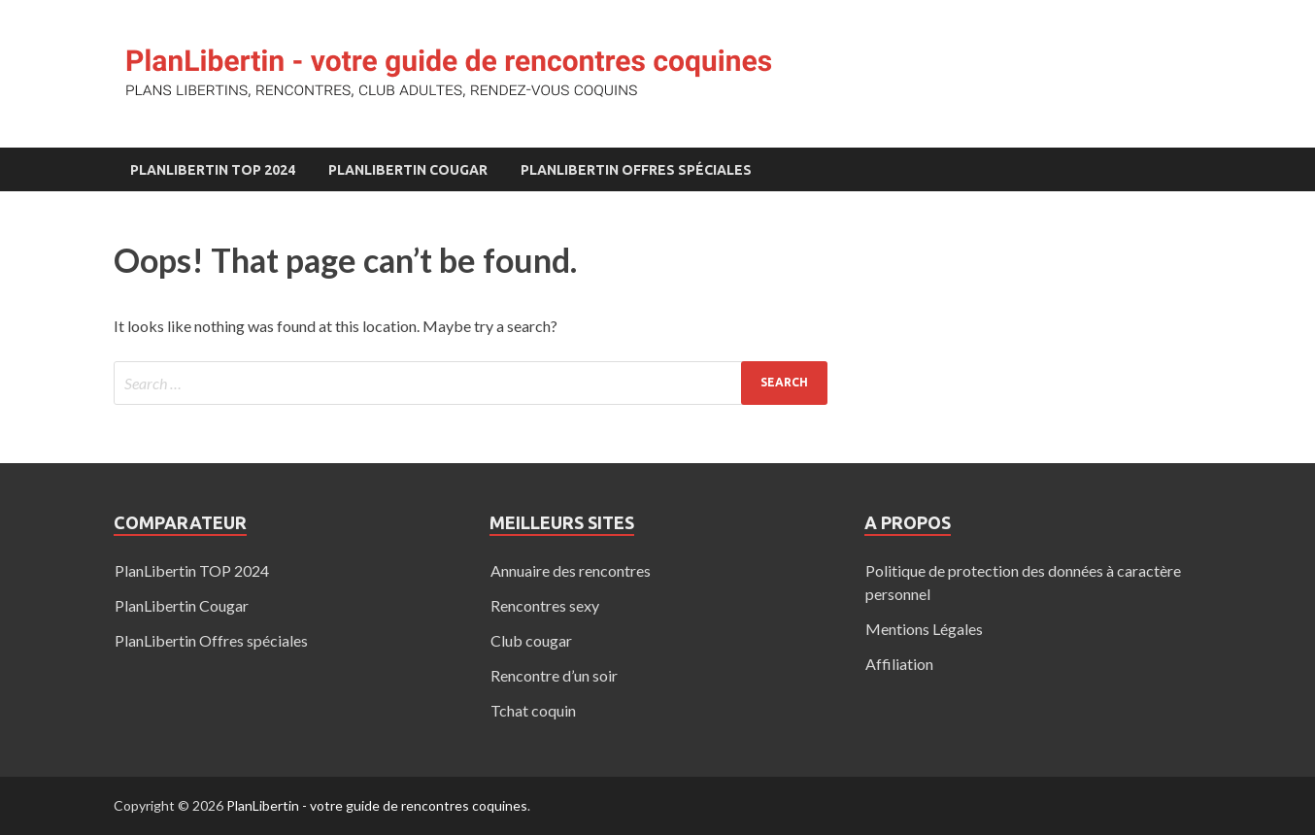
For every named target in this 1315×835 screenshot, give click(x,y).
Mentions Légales (924, 628)
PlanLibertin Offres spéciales (636, 170)
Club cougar (531, 640)
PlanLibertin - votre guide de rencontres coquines (376, 805)
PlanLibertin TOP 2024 (212, 170)
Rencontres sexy (544, 605)
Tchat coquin (533, 710)
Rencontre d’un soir (554, 675)
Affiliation (899, 663)
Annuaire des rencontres (570, 570)
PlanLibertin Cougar (408, 170)
